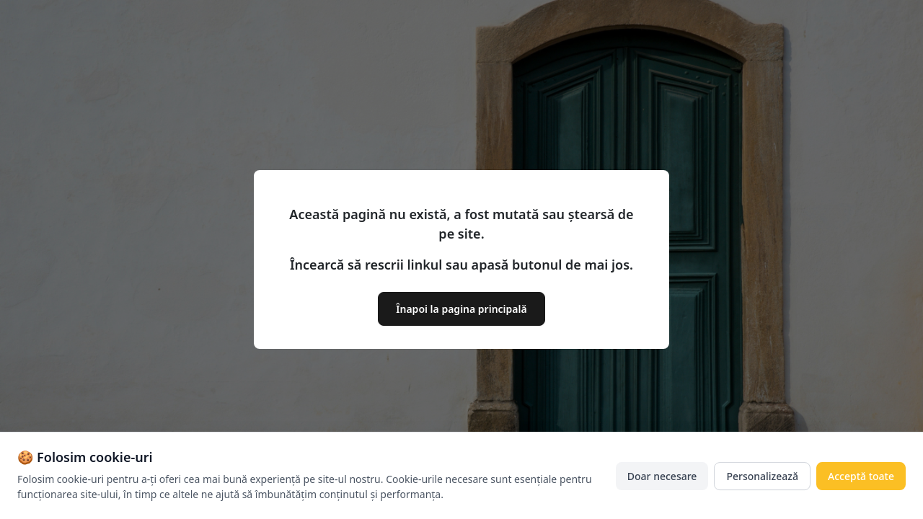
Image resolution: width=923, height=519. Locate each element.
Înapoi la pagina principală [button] (461, 309)
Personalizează (762, 477)
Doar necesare (662, 477)
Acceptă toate (861, 477)
